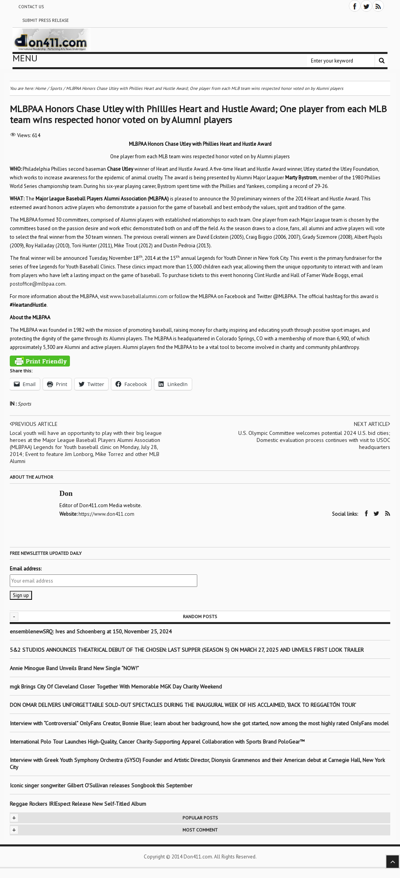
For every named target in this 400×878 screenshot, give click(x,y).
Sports (24, 404)
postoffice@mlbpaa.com (37, 284)
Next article (372, 423)
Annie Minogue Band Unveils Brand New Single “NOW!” (74, 668)
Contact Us (31, 6)
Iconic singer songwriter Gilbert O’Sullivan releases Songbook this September (101, 785)
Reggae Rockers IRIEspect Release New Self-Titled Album (79, 803)
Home (40, 88)
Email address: (25, 568)
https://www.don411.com (106, 514)
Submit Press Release (45, 20)
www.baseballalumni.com (139, 296)
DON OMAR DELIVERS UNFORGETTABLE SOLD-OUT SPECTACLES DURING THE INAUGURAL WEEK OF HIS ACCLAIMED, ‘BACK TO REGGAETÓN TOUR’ (183, 704)
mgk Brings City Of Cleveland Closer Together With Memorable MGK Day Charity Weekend (116, 686)
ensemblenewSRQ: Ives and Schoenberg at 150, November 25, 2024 (91, 631)
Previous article (33, 423)
